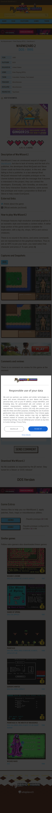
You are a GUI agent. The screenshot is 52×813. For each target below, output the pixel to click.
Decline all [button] (14, 429)
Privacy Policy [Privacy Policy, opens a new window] (21, 422)
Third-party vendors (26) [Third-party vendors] (22, 408)
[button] (26, 434)
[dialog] (26, 407)
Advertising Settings (10, 420)
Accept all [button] (38, 429)
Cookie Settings (10, 422)
